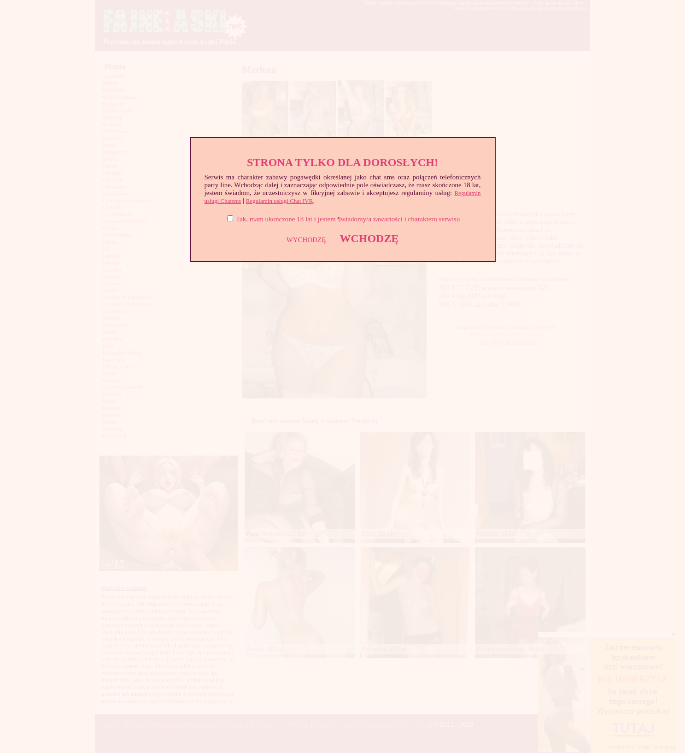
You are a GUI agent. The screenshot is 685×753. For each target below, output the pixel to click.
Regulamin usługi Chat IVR (279, 200)
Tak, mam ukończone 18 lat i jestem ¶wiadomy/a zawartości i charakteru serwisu (348, 219)
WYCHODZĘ (306, 239)
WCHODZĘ (369, 238)
